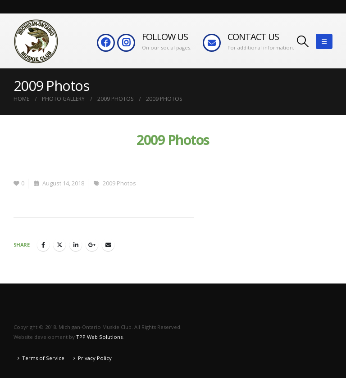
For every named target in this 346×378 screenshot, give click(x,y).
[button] (303, 41)
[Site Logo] (36, 41)
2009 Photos (119, 183)
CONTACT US (253, 37)
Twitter (59, 244)
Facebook (43, 244)
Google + (92, 244)
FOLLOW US (165, 37)
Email (108, 244)
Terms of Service (43, 358)
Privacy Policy (95, 358)
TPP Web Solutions (99, 336)
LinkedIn (75, 244)
